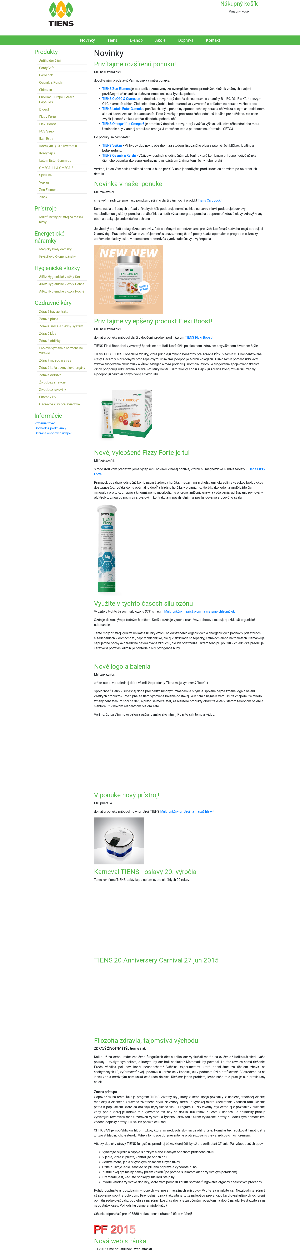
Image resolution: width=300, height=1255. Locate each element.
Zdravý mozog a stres (55, 360)
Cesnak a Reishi (50, 83)
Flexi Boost (47, 124)
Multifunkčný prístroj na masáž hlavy (186, 812)
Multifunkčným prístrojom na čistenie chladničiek (199, 611)
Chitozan (45, 90)
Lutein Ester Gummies (55, 161)
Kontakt (213, 40)
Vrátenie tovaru (45, 423)
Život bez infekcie (52, 382)
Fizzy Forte (47, 117)
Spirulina (45, 175)
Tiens (112, 40)
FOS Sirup (46, 131)
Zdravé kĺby (47, 334)
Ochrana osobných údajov (53, 433)
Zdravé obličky (50, 341)
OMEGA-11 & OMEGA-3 (56, 168)
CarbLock (46, 75)
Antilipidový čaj (50, 61)
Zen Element (48, 190)
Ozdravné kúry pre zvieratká (59, 404)
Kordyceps (47, 153)
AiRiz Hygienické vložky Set (59, 277)
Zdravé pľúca (48, 319)
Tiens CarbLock (209, 200)
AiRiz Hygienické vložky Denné (61, 284)
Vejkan (44, 182)
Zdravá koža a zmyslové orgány (62, 368)
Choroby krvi (48, 397)
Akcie (160, 40)
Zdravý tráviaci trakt (53, 312)
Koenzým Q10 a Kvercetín (58, 146)
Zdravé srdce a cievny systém (61, 326)
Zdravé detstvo (50, 375)
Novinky (87, 40)
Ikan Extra (46, 139)
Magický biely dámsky (55, 249)
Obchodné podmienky (50, 428)
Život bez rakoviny (52, 390)
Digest (44, 109)
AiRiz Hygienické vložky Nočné (61, 291)
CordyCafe (47, 68)
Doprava (185, 40)
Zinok (43, 197)
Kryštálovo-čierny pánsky (57, 257)
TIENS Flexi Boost (198, 337)
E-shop (136, 40)
